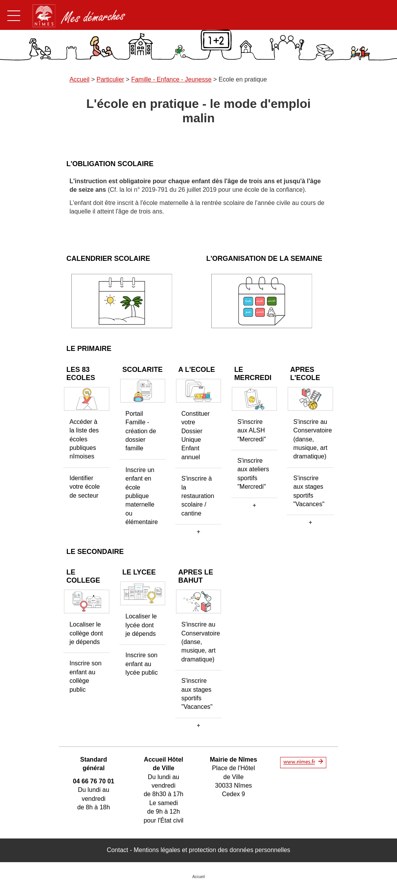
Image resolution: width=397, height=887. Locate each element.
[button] (198, 531)
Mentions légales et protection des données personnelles (212, 850)
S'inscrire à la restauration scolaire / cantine (197, 496)
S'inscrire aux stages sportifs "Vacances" (308, 491)
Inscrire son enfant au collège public (85, 676)
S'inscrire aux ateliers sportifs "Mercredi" (253, 473)
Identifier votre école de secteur (84, 487)
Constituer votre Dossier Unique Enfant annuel (195, 435)
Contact (117, 850)
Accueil (79, 79)
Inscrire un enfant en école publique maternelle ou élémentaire (142, 496)
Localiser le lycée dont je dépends (141, 625)
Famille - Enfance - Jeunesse (171, 79)
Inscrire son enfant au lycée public (142, 664)
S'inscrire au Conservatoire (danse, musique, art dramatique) (312, 439)
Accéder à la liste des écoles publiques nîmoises (84, 439)
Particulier (110, 79)
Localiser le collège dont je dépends (86, 633)
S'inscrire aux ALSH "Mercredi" (251, 430)
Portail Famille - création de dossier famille (141, 431)
